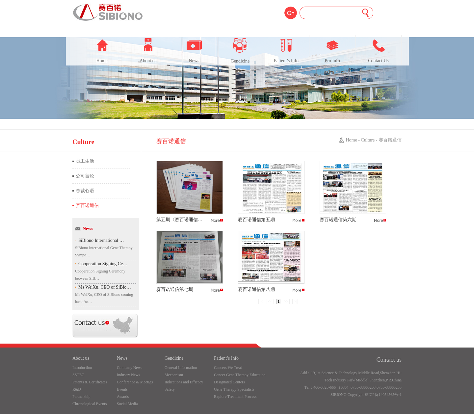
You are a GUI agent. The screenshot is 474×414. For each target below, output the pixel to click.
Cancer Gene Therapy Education (240, 375)
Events (122, 389)
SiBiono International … (101, 240)
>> (286, 301)
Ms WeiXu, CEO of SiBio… (104, 287)
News (194, 50)
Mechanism (174, 375)
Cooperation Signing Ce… (102, 263)
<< (270, 301)
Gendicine (240, 51)
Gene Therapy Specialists (234, 389)
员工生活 (85, 161)
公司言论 (85, 175)
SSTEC (78, 375)
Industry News (128, 375)
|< (262, 301)
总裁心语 (85, 190)
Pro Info (332, 50)
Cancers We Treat (228, 367)
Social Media (127, 403)
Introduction (82, 367)
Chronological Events (89, 403)
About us (148, 50)
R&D (76, 389)
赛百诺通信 (87, 205)
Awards (123, 396)
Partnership (81, 396)
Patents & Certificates (89, 382)
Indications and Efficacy (184, 382)
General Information (181, 367)
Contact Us (378, 50)
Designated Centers (229, 382)
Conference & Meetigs (135, 382)
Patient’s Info (286, 50)
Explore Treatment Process (235, 396)
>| (295, 301)
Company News (129, 367)
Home (102, 50)
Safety (170, 389)
